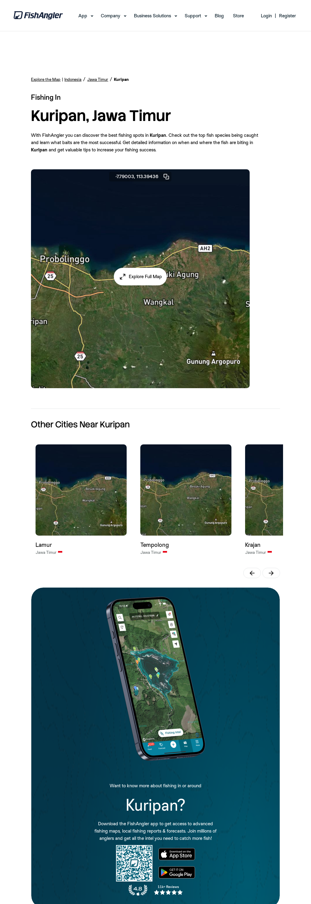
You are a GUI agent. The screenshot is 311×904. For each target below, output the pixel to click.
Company (110, 15)
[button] (140, 276)
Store (238, 15)
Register (287, 15)
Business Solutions (152, 15)
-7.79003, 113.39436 (142, 176)
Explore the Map (45, 79)
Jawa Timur (97, 79)
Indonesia (72, 79)
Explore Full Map (145, 276)
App (82, 15)
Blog (219, 15)
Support (193, 15)
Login (266, 15)
